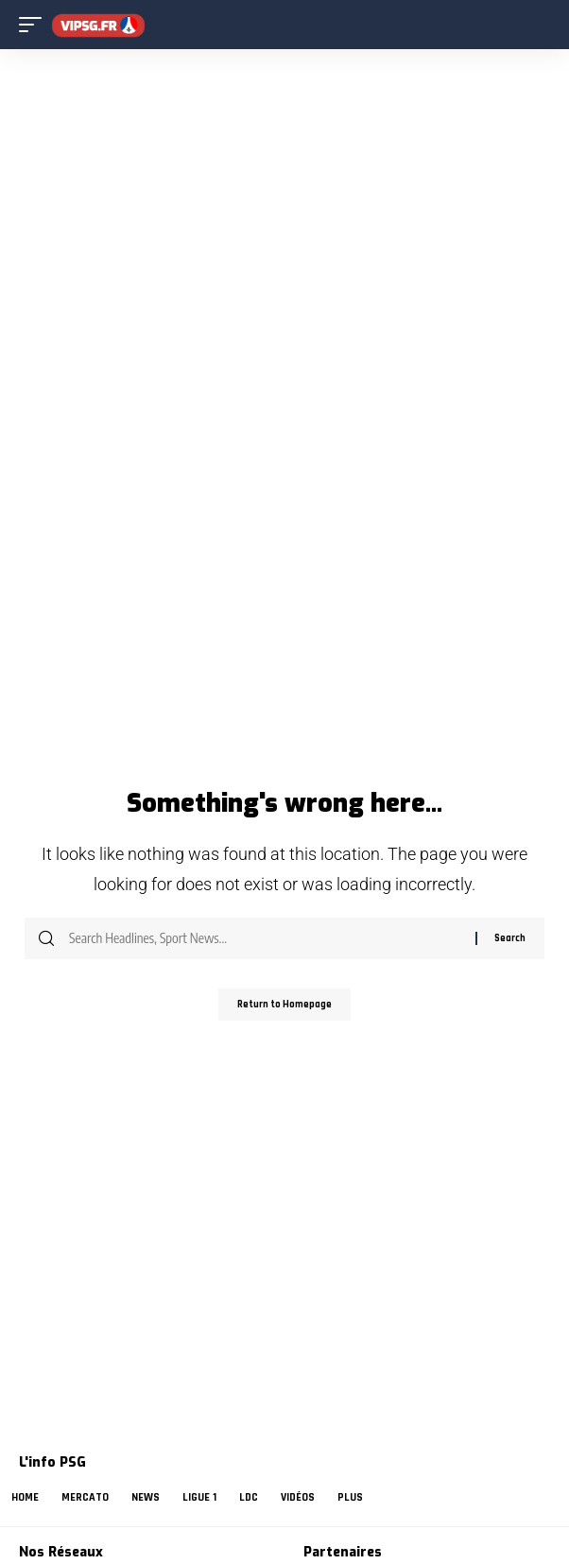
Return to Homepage (284, 1004)
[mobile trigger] (35, 25)
